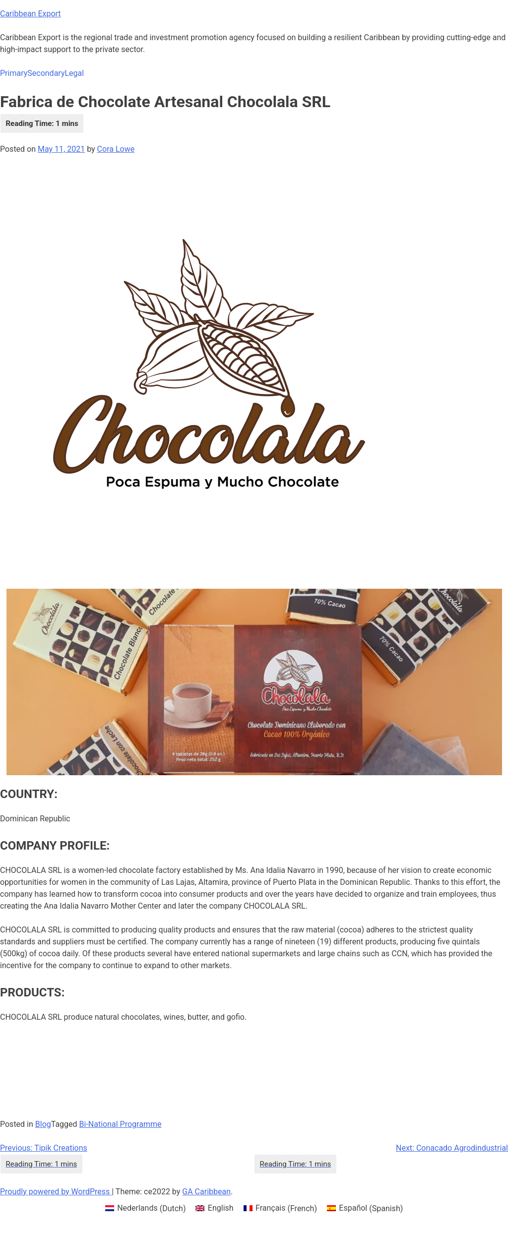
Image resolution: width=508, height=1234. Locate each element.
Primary (13, 73)
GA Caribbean (206, 1191)
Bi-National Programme (120, 1124)
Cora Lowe (116, 149)
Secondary (45, 73)
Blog (43, 1124)
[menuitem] (145, 1209)
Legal (74, 73)
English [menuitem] (221, 1208)
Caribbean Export (30, 13)
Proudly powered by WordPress (56, 1191)
